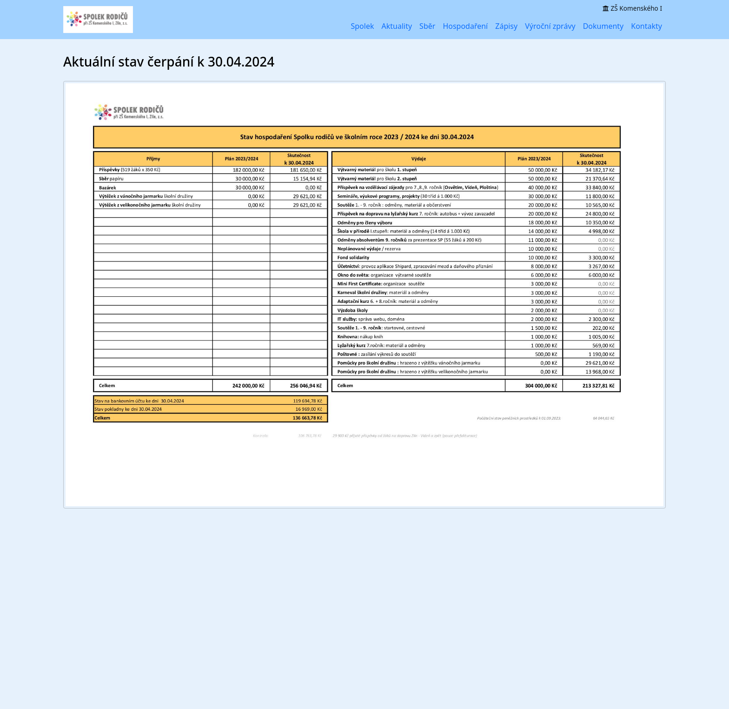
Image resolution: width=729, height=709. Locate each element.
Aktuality (397, 26)
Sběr (427, 26)
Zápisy (506, 26)
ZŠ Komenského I (632, 8)
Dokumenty (603, 26)
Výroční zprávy (550, 26)
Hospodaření (465, 26)
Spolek (362, 26)
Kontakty (646, 26)
